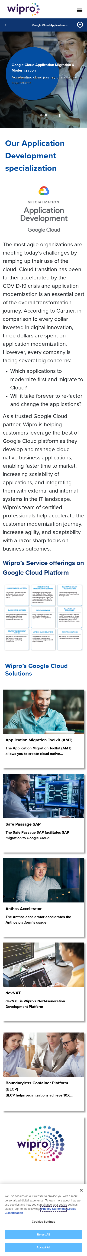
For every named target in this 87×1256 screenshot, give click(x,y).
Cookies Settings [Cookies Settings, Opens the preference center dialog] (43, 1221)
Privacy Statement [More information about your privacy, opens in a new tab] (53, 1208)
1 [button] (41, 115)
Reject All (43, 1234)
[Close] (81, 1190)
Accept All (43, 1247)
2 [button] (46, 115)
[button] (60, 115)
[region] (43, 1220)
